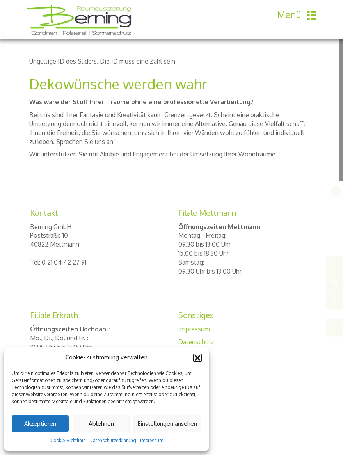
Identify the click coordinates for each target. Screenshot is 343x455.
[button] (197, 358)
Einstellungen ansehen (167, 423)
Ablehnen (101, 423)
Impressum (151, 440)
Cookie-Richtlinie (67, 440)
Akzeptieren (40, 423)
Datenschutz (196, 342)
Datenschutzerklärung (112, 440)
